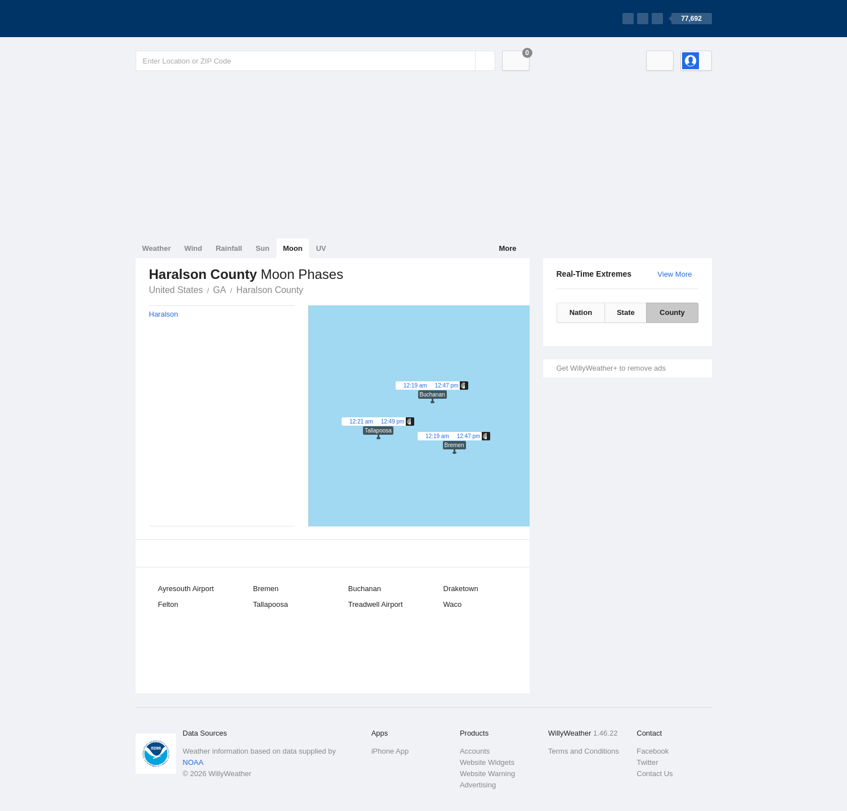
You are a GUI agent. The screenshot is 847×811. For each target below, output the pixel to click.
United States (176, 290)
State (626, 312)
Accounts (475, 751)
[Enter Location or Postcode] (315, 61)
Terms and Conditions (583, 751)
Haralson (163, 314)
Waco (452, 604)
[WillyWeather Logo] (188, 18)
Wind (194, 248)
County (672, 312)
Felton (168, 604)
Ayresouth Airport (186, 588)
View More (674, 274)
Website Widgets (487, 762)
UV (321, 248)
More (507, 248)
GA (219, 290)
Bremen (266, 588)
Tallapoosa (270, 604)
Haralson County (269, 290)
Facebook (653, 751)
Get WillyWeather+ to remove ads (611, 368)
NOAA (193, 762)
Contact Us (655, 773)
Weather (156, 248)
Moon (293, 248)
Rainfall (229, 248)
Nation (581, 312)
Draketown (460, 588)
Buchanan (365, 588)
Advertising (478, 785)
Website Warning (487, 773)
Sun (263, 248)
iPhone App (390, 751)
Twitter (647, 762)
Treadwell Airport (375, 604)
